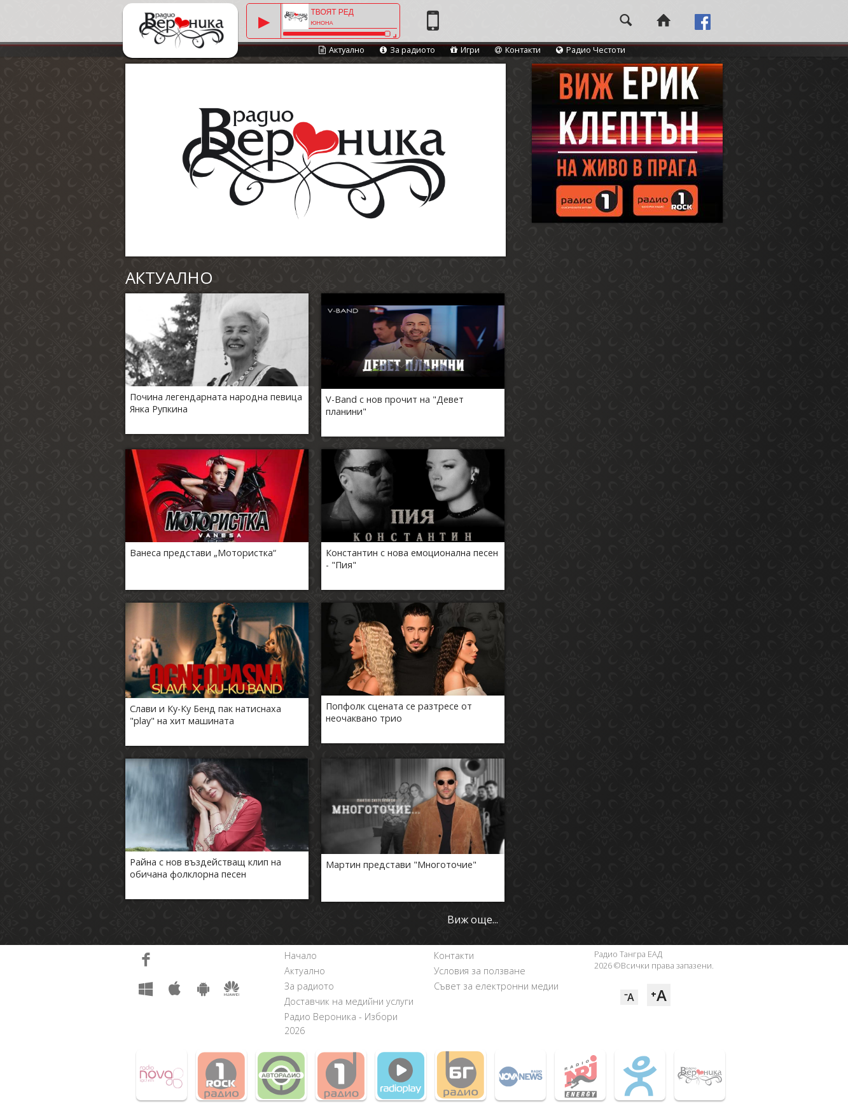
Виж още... (472, 920)
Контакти (518, 49)
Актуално (342, 49)
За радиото (407, 49)
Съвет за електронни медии (496, 986)
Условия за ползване (479, 971)
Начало (300, 955)
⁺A (659, 994)
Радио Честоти (590, 49)
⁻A (629, 997)
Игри (465, 49)
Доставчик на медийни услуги (349, 1001)
